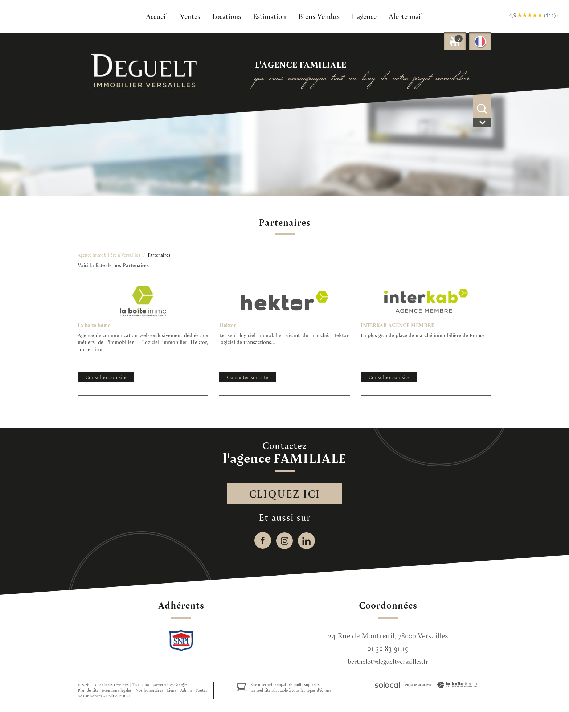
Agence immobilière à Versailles (109, 254)
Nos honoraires (149, 691)
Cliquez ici (284, 493)
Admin (186, 691)
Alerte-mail (406, 16)
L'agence (364, 16)
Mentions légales (117, 691)
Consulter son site (106, 377)
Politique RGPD (120, 696)
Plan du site (88, 691)
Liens (171, 691)
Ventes (190, 16)
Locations (226, 16)
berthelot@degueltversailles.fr (388, 662)
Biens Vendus (319, 16)
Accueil (157, 16)
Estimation (269, 16)
